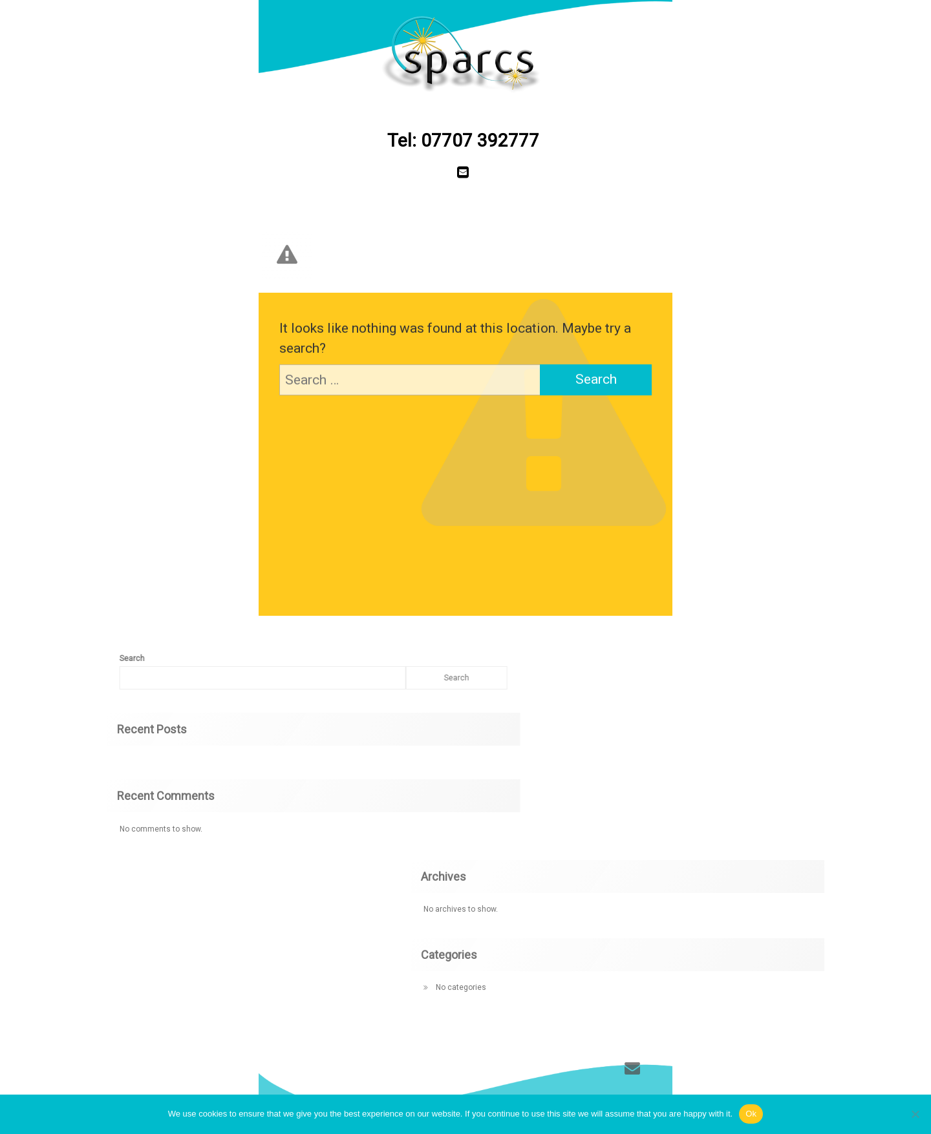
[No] (914, 1114)
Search (258, 677)
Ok (750, 1113)
